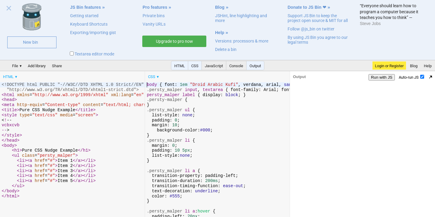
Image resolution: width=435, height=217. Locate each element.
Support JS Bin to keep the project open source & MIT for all (318, 18)
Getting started (84, 15)
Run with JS (381, 77)
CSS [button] (194, 66)
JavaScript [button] (214, 66)
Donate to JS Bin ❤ (307, 7)
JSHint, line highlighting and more (241, 18)
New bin (30, 42)
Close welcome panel (9, 9)
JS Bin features (85, 7)
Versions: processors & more (241, 41)
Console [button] (236, 66)
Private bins (154, 15)
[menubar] (48, 75)
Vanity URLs (154, 24)
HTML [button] (179, 66)
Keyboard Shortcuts (89, 24)
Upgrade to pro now (174, 41)
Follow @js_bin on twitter (311, 29)
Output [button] (255, 66)
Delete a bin (226, 49)
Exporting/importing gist (93, 32)
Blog (219, 7)
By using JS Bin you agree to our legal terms (318, 40)
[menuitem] (10, 76)
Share (57, 66)
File (15, 66)
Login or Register (389, 66)
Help (219, 32)
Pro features (155, 7)
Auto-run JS (411, 77)
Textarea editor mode (92, 54)
